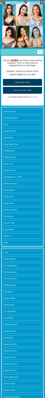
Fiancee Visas (9, 223)
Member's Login (10, 111)
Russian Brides (9, 298)
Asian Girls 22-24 (10, 357)
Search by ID (9, 197)
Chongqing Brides (10, 265)
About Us (7, 236)
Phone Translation (10, 210)
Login (6, 252)
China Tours (8, 164)
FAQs (6, 243)
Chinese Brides (9, 259)
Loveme (34, 97)
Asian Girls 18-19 (10, 344)
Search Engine (9, 190)
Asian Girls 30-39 (10, 370)
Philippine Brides (10, 285)
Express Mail (8, 203)
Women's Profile (10, 131)
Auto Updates (9, 229)
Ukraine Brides (9, 305)
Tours (6, 124)
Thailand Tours (9, 151)
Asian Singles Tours (11, 144)
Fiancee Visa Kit (10, 331)
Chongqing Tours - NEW (13, 177)
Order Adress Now (10, 183)
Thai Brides (8, 292)
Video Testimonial (10, 324)
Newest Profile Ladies (22, 82)
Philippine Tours (10, 157)
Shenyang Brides (10, 272)
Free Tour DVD (9, 384)
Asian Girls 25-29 (10, 364)
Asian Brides (8, 338)
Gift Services (8, 216)
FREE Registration (11, 118)
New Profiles (8, 138)
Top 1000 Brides (10, 311)
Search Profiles (9, 390)
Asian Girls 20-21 (10, 351)
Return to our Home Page (22, 90)
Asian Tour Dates (10, 170)
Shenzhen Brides (10, 279)
